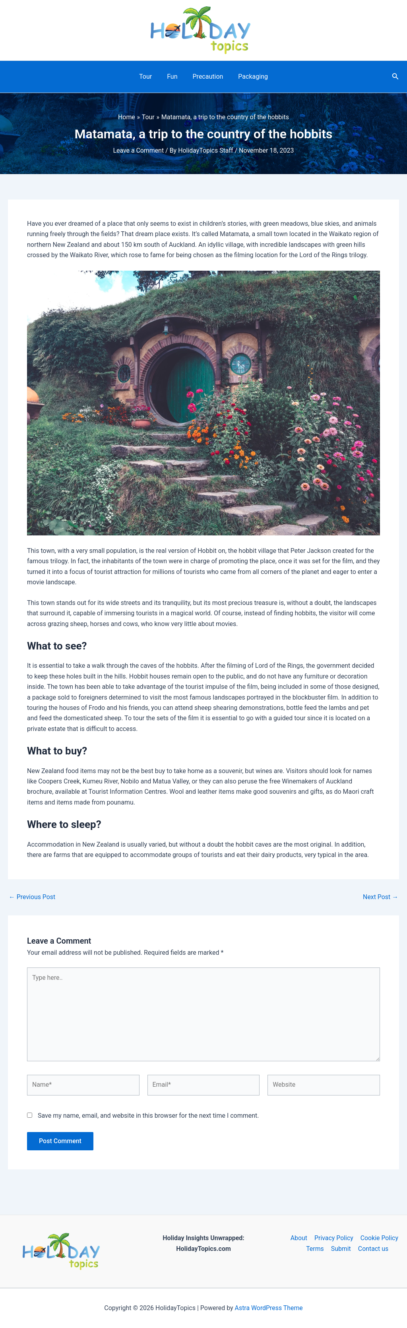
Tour (149, 76)
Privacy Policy (333, 1238)
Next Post (380, 897)
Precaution (207, 76)
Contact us (372, 1248)
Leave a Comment (138, 150)
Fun (173, 76)
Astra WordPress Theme (269, 1308)
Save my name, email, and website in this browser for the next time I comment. (148, 1116)
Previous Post (32, 897)
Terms (316, 1248)
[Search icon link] (395, 77)
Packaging (249, 76)
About (299, 1238)
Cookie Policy (379, 1238)
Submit (341, 1248)
